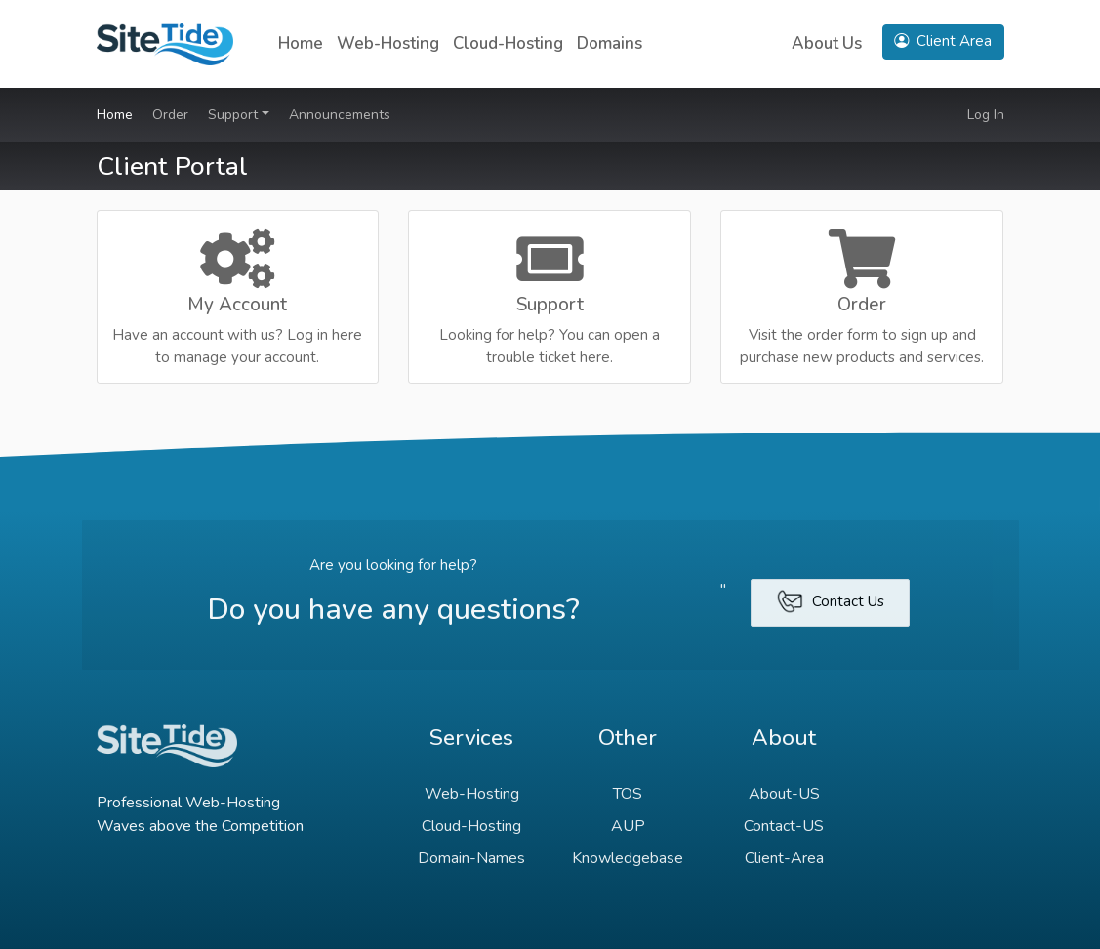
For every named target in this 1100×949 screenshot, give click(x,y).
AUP (628, 826)
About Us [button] (827, 43)
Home (300, 43)
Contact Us (830, 601)
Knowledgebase (627, 858)
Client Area (943, 41)
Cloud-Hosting (471, 826)
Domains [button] (609, 43)
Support (235, 114)
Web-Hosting (472, 794)
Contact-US (784, 826)
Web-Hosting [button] (388, 43)
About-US (784, 794)
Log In (985, 114)
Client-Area (784, 858)
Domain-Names (471, 858)
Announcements (339, 114)
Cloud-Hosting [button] (508, 43)
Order (170, 114)
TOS (627, 794)
